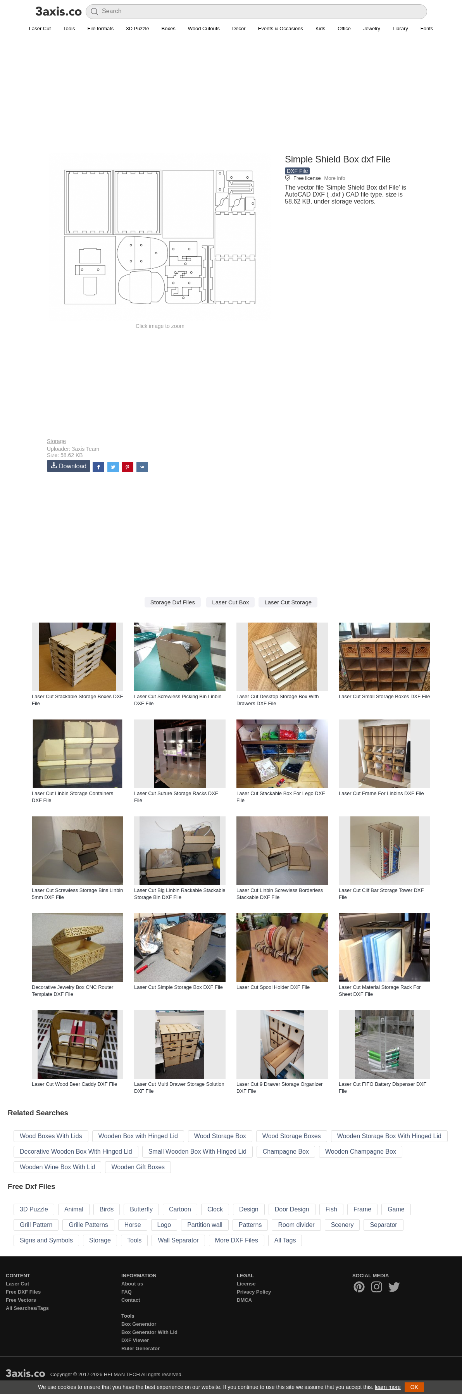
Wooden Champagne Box (360, 1151)
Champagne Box (286, 1151)
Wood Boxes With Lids (51, 1136)
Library (400, 28)
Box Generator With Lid (149, 1332)
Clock (215, 1209)
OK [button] (414, 1387)
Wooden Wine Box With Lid (57, 1167)
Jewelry (371, 28)
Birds (107, 1209)
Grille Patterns (88, 1224)
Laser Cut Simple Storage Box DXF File (178, 987)
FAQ (126, 1292)
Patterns (250, 1224)
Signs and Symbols (46, 1240)
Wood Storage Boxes (291, 1136)
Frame (362, 1209)
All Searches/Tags (27, 1308)
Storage (56, 441)
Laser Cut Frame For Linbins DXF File (381, 793)
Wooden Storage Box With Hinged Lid (389, 1136)
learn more (388, 1387)
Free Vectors (21, 1300)
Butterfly (141, 1209)
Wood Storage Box (220, 1136)
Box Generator (138, 1324)
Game (396, 1209)
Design (249, 1209)
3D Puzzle (137, 28)
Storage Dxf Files (172, 602)
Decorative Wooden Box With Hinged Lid (76, 1151)
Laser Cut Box (230, 602)
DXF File (297, 171)
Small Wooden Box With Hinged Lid (197, 1151)
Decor (239, 28)
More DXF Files (236, 1240)
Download (68, 465)
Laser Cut (40, 28)
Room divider (296, 1224)
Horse (132, 1224)
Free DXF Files (23, 1292)
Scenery (342, 1224)
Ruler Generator (140, 1348)
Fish (331, 1209)
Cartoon (180, 1209)
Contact (130, 1300)
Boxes (169, 28)
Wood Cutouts (204, 28)
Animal (73, 1209)
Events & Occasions (280, 28)
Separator (383, 1224)
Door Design (292, 1209)
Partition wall (204, 1224)
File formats (100, 28)
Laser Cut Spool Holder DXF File (273, 987)
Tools (69, 28)
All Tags (285, 1240)
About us (132, 1284)
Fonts (427, 28)
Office (344, 28)
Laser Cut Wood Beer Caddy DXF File (74, 1084)
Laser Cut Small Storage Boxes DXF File (384, 696)
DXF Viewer (135, 1340)
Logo (164, 1224)
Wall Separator (178, 1240)
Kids (320, 28)
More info (334, 178)
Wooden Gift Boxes (138, 1167)
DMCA (244, 1300)
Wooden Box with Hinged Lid (138, 1136)
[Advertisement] (231, 97)
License (246, 1284)
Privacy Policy (254, 1292)
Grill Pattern (36, 1224)
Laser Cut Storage (288, 602)
